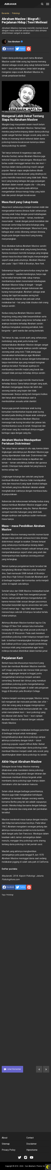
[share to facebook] (8, 48)
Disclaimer (31, 1143)
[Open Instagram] (25, 1157)
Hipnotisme (31, 1150)
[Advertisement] (25, 983)
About (4, 1137)
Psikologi (9, 895)
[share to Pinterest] (28, 48)
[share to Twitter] (20, 48)
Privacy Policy (8, 1150)
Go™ (44, 1166)
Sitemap (6, 1143)
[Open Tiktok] (19, 1157)
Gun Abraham (15, 41)
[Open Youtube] (31, 1157)
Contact (30, 1137)
